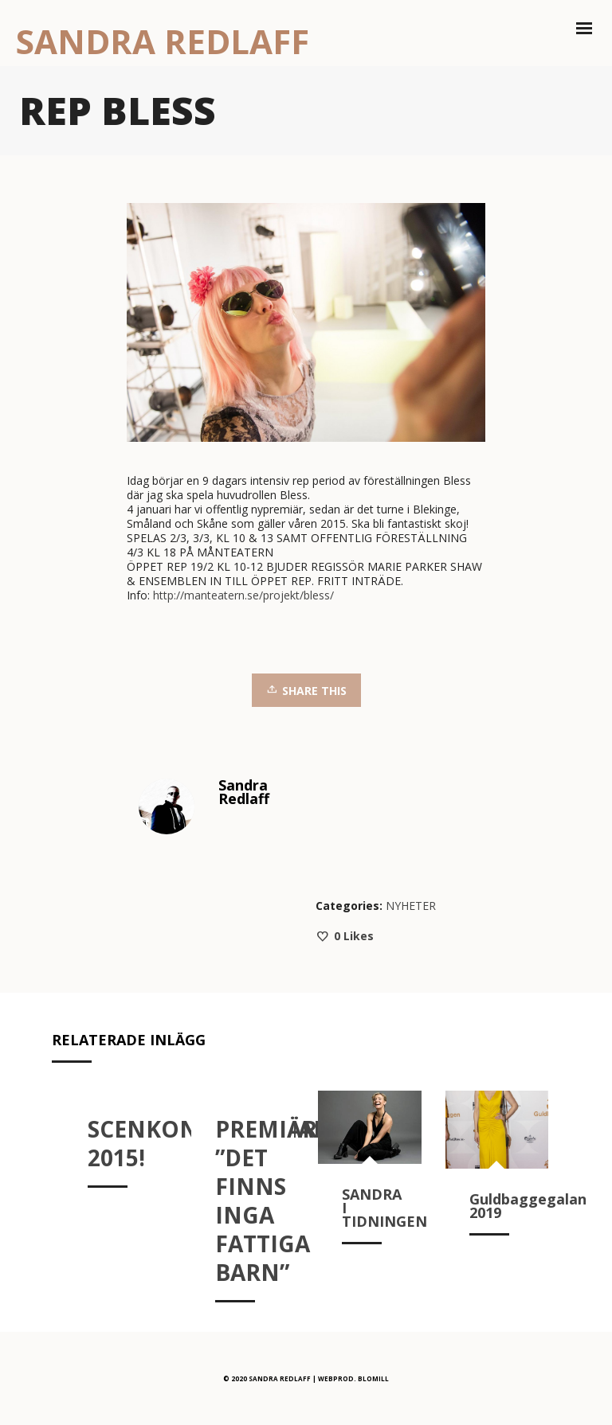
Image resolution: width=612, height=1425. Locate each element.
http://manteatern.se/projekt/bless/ (243, 595)
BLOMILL (373, 1378)
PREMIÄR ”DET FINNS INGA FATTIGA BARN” (266, 1200)
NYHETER (411, 905)
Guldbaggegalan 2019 (527, 1205)
